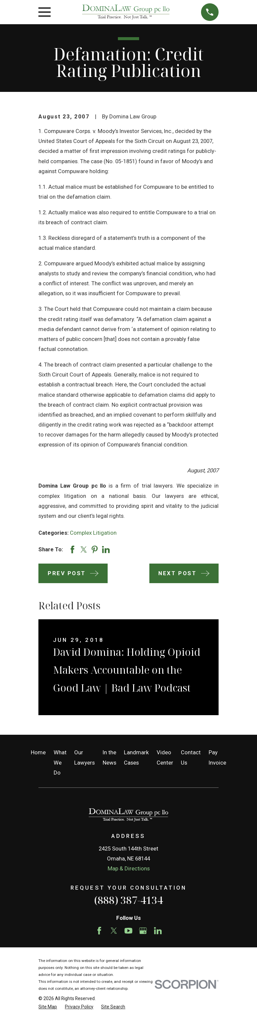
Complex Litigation (93, 532)
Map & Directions (129, 868)
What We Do (60, 762)
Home (38, 752)
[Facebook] (99, 930)
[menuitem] (47, 1007)
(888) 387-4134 (128, 900)
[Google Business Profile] (143, 930)
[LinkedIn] (158, 930)
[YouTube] (128, 930)
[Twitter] (114, 930)
